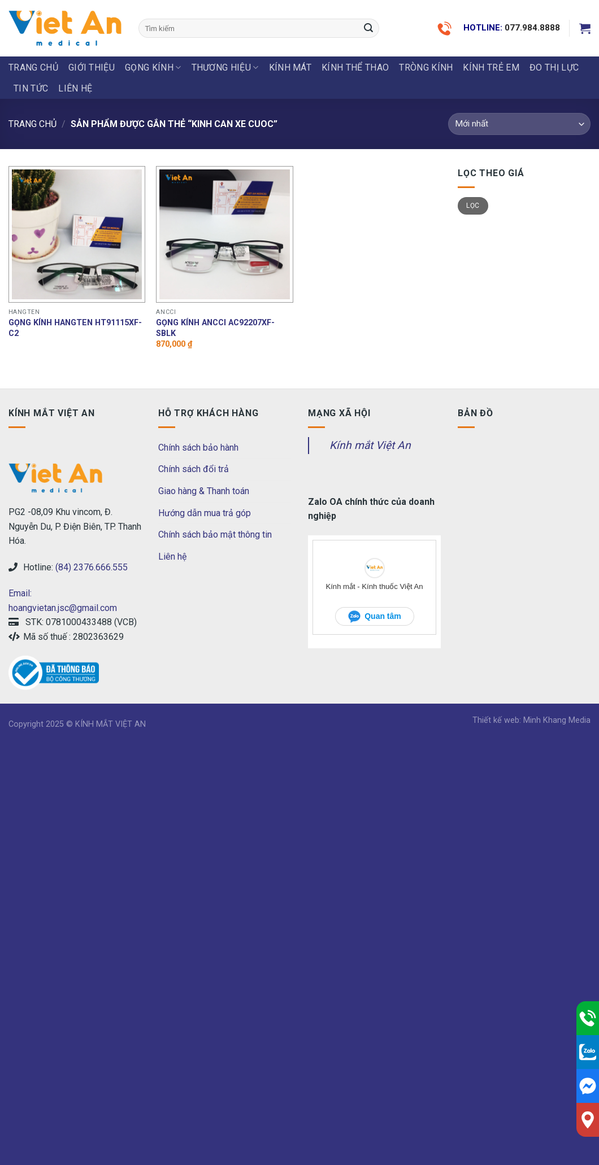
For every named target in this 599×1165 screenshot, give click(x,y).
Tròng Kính (426, 67)
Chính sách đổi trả (193, 469)
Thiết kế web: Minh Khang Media (531, 720)
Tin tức (31, 88)
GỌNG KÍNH (153, 67)
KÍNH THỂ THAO (355, 67)
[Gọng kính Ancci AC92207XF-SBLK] (224, 234)
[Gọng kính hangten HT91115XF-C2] (77, 234)
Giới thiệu (91, 67)
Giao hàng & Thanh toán (203, 491)
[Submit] (369, 28)
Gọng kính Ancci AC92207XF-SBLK (215, 328)
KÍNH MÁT (290, 67)
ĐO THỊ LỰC (554, 67)
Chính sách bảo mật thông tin (215, 534)
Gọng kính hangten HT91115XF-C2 (75, 328)
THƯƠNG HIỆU (225, 67)
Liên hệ (172, 556)
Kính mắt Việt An (370, 445)
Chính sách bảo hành (198, 447)
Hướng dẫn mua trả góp (204, 513)
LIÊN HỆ (75, 88)
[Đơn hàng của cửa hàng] (519, 124)
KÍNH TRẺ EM (491, 67)
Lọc (472, 206)
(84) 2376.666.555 (91, 567)
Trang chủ (33, 67)
